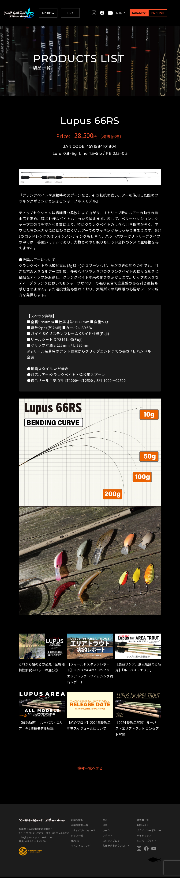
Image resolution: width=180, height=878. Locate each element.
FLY (70, 13)
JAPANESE (133, 13)
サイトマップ (144, 836)
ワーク (106, 831)
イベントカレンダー (82, 847)
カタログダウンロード (83, 831)
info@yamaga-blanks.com (34, 838)
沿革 (105, 826)
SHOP (114, 13)
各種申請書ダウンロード (116, 847)
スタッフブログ (111, 842)
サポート (107, 821)
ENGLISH (151, 13)
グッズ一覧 (77, 836)
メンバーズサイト (146, 842)
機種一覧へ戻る (101, 769)
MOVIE (75, 842)
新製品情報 (77, 821)
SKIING (48, 13)
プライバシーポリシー (149, 831)
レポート (107, 836)
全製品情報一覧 (79, 826)
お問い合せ (143, 826)
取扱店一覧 (143, 821)
